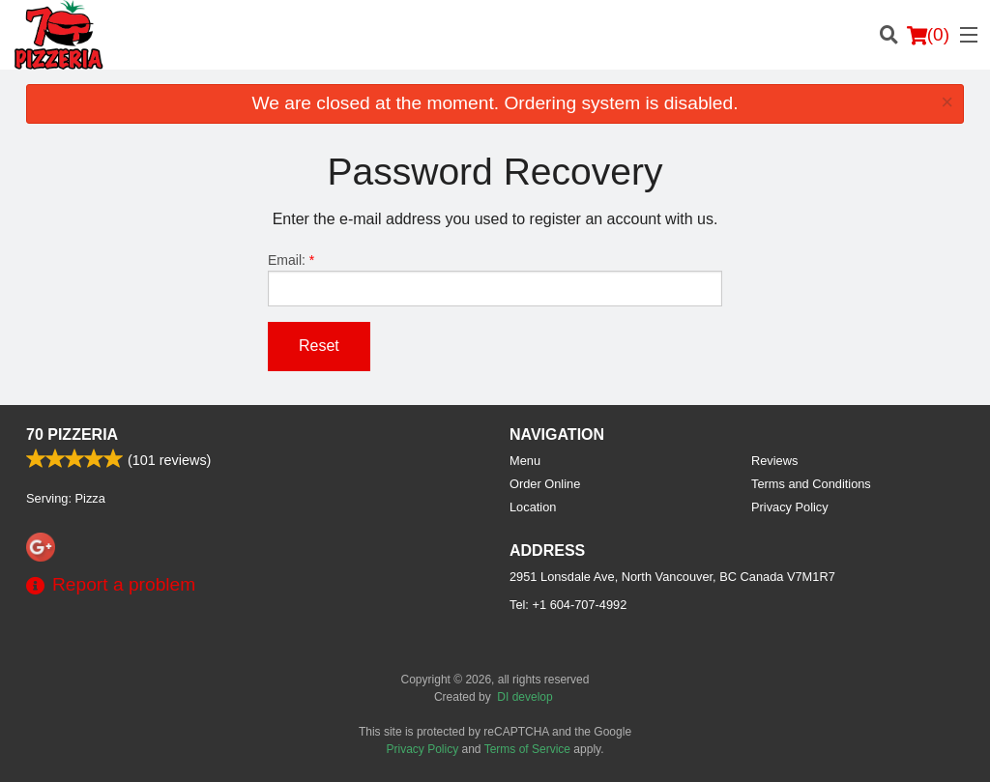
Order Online (545, 484)
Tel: (568, 604)
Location (533, 507)
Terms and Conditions (811, 484)
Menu (525, 460)
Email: (495, 279)
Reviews (774, 460)
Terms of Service (527, 749)
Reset (319, 345)
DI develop (524, 697)
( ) (928, 34)
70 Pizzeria (72, 434)
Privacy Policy (790, 507)
